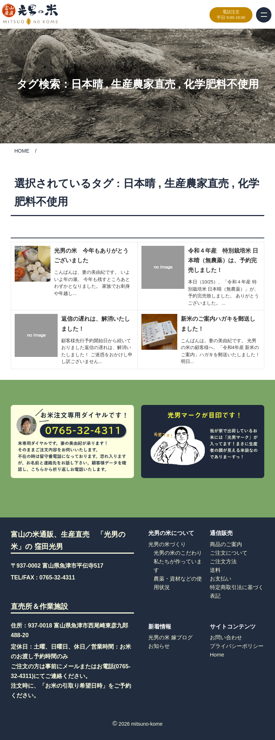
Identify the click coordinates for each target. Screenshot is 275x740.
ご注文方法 (223, 561)
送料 (215, 570)
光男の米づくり (167, 544)
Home (217, 654)
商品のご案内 (226, 544)
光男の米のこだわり (178, 553)
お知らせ (159, 646)
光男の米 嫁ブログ (170, 637)
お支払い (220, 579)
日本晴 (87, 84)
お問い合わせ (226, 637)
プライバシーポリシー (237, 646)
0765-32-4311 (57, 577)
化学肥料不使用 (221, 84)
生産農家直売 (143, 84)
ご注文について (228, 553)
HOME (21, 151)
